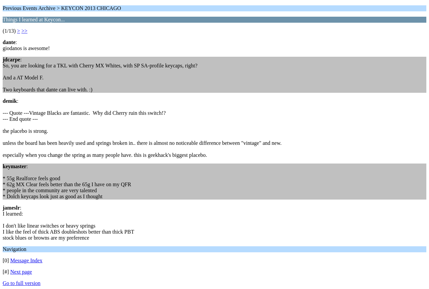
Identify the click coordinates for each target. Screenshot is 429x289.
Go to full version (21, 283)
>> (24, 31)
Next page (21, 272)
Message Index (26, 260)
